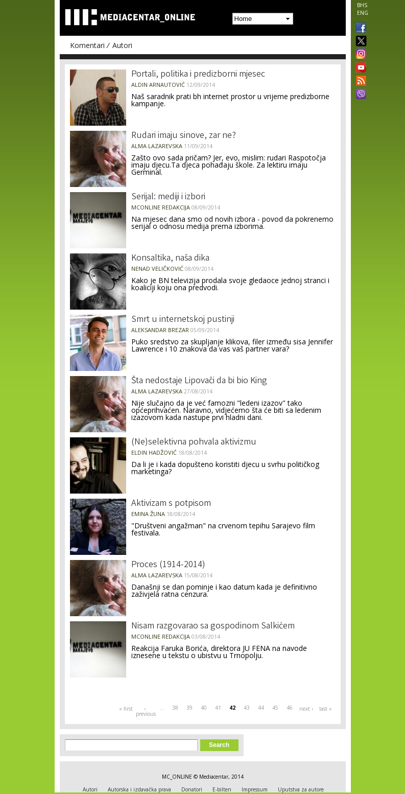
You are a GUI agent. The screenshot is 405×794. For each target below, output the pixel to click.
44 (261, 707)
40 (204, 707)
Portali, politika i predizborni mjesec (198, 74)
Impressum (255, 789)
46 (290, 707)
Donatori (191, 789)
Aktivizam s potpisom (171, 503)
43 (247, 707)
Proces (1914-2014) (168, 565)
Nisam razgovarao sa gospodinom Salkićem (213, 626)
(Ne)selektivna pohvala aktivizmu (193, 442)
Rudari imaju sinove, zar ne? (183, 136)
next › (306, 708)
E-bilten (221, 789)
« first (126, 708)
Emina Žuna (148, 514)
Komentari (87, 45)
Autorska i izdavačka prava (139, 789)
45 (275, 707)
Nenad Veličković (157, 268)
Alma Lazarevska (156, 146)
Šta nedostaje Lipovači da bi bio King (199, 381)
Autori (122, 45)
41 (218, 707)
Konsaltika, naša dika (170, 258)
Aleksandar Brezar (160, 330)
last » (325, 708)
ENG (362, 12)
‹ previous (145, 711)
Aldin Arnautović (158, 84)
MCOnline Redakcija (160, 207)
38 (175, 707)
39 (189, 707)
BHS (362, 5)
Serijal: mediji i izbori (168, 197)
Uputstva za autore (301, 789)
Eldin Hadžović (154, 452)
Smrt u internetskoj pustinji (182, 319)
